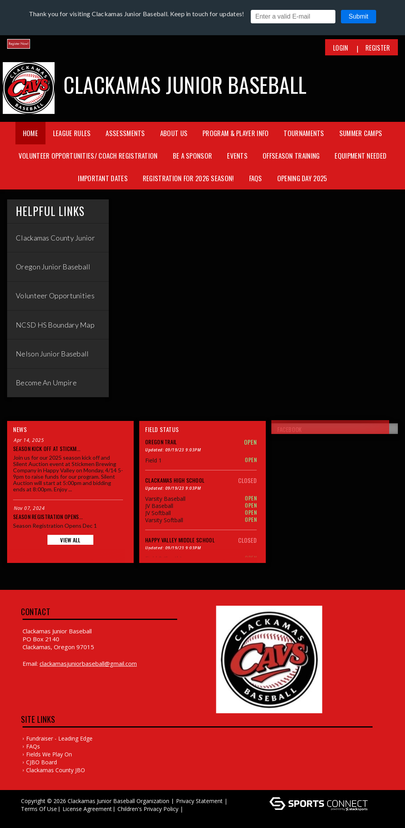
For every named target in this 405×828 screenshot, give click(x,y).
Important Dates (103, 178)
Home (30, 133)
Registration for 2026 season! (188, 178)
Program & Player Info (235, 133)
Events (237, 156)
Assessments (125, 133)
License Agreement (87, 809)
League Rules (72, 133)
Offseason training (291, 156)
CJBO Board (41, 762)
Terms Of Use (39, 809)
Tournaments (304, 133)
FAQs (255, 178)
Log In (31, 816)
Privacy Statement (199, 801)
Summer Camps (360, 133)
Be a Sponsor (192, 156)
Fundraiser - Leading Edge (59, 738)
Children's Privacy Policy (147, 809)
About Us (173, 133)
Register (377, 48)
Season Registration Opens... (48, 516)
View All (70, 540)
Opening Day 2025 (302, 178)
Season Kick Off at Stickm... (46, 448)
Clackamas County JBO (55, 770)
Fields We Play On (49, 754)
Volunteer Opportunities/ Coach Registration (88, 156)
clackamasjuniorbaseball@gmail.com (88, 663)
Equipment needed (360, 156)
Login (340, 48)
